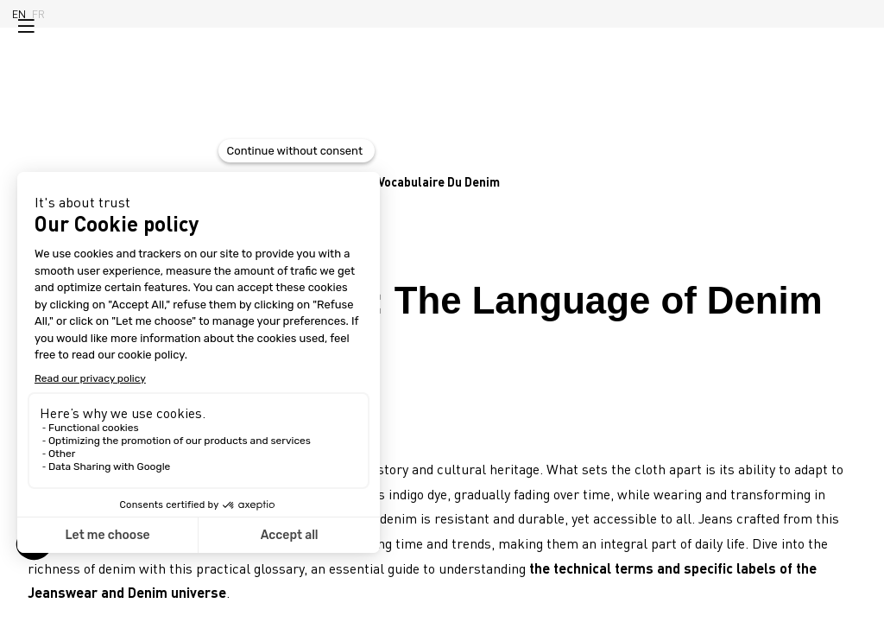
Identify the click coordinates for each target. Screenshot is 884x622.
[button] (26, 26)
